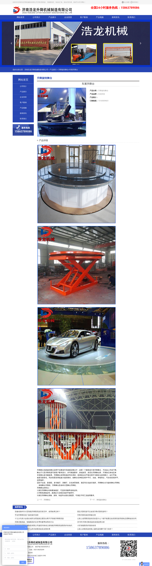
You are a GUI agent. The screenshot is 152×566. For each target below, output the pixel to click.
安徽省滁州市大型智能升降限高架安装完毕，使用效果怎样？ (37, 512)
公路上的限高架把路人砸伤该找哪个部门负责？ (95, 529)
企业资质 (68, 17)
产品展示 (52, 17)
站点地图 (127, 2)
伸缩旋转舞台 (101, 500)
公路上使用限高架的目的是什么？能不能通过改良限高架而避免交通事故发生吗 (106, 519)
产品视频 (100, 17)
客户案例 (84, 17)
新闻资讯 (115, 17)
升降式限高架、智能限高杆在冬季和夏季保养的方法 (34, 522)
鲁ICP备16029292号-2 (42, 547)
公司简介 (36, 17)
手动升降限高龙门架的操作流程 (26, 515)
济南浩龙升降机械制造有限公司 (36, 70)
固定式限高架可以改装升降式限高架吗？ (92, 512)
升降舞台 (47, 500)
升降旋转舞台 (63, 70)
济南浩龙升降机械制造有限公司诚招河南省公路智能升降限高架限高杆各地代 (43, 525)
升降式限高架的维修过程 (86, 515)
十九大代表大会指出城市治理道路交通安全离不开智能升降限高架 (39, 519)
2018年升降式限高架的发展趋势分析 (91, 522)
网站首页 (20, 17)
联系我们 (135, 2)
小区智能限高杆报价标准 (86, 525)
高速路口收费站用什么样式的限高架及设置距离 (32, 529)
